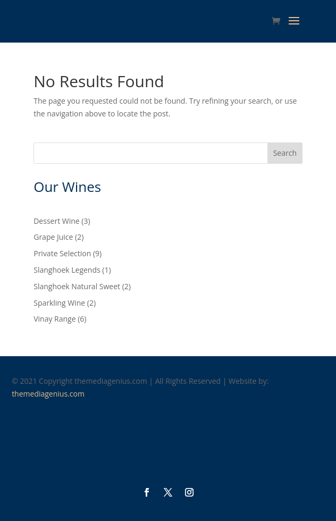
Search (285, 153)
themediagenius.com (48, 394)
